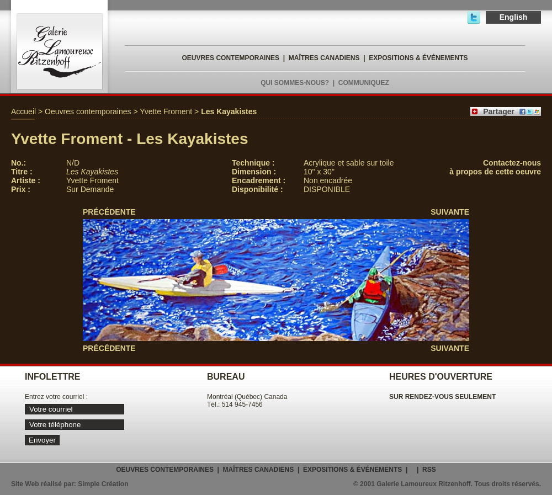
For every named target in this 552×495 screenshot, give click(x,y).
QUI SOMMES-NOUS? (295, 83)
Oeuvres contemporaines (88, 111)
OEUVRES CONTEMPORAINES (230, 58)
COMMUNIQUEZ (363, 83)
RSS (429, 469)
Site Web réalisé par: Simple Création (70, 484)
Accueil (23, 111)
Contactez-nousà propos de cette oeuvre (495, 167)
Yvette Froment (166, 111)
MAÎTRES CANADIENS (324, 58)
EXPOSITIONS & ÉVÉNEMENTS (418, 58)
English (514, 17)
